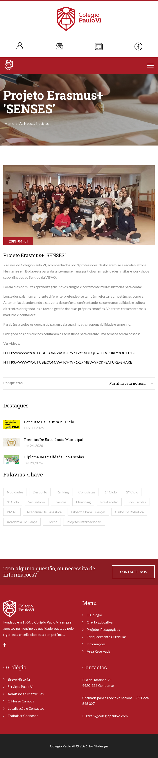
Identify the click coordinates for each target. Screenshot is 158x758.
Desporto (40, 492)
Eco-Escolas (136, 502)
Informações (96, 644)
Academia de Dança (22, 522)
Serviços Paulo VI (21, 686)
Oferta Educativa (100, 622)
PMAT (12, 512)
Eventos (60, 502)
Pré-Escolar (109, 502)
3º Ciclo (13, 502)
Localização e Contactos (26, 708)
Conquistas (86, 492)
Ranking (63, 492)
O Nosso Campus (21, 701)
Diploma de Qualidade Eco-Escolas (54, 457)
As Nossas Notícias (34, 123)
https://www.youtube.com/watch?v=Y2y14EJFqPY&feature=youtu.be (69, 353)
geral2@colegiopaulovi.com (107, 716)
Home (9, 123)
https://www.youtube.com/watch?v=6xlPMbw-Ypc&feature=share (67, 362)
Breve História (19, 679)
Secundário (36, 502)
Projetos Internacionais (84, 522)
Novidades (15, 492)
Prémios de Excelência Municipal (53, 439)
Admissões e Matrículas (26, 694)
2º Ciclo (132, 492)
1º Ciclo (111, 492)
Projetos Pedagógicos (103, 629)
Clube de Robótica (129, 512)
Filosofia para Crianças (88, 512)
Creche (52, 522)
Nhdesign (100, 746)
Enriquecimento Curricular (106, 637)
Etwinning (83, 502)
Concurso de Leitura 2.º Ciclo (49, 422)
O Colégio (94, 615)
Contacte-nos (133, 572)
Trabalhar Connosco (23, 715)
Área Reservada (98, 651)
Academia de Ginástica (44, 512)
